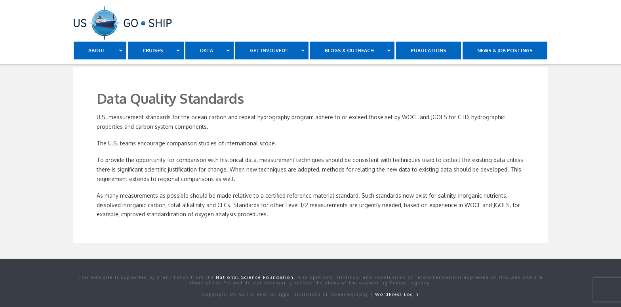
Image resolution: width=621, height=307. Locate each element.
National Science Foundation (255, 277)
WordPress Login (397, 294)
